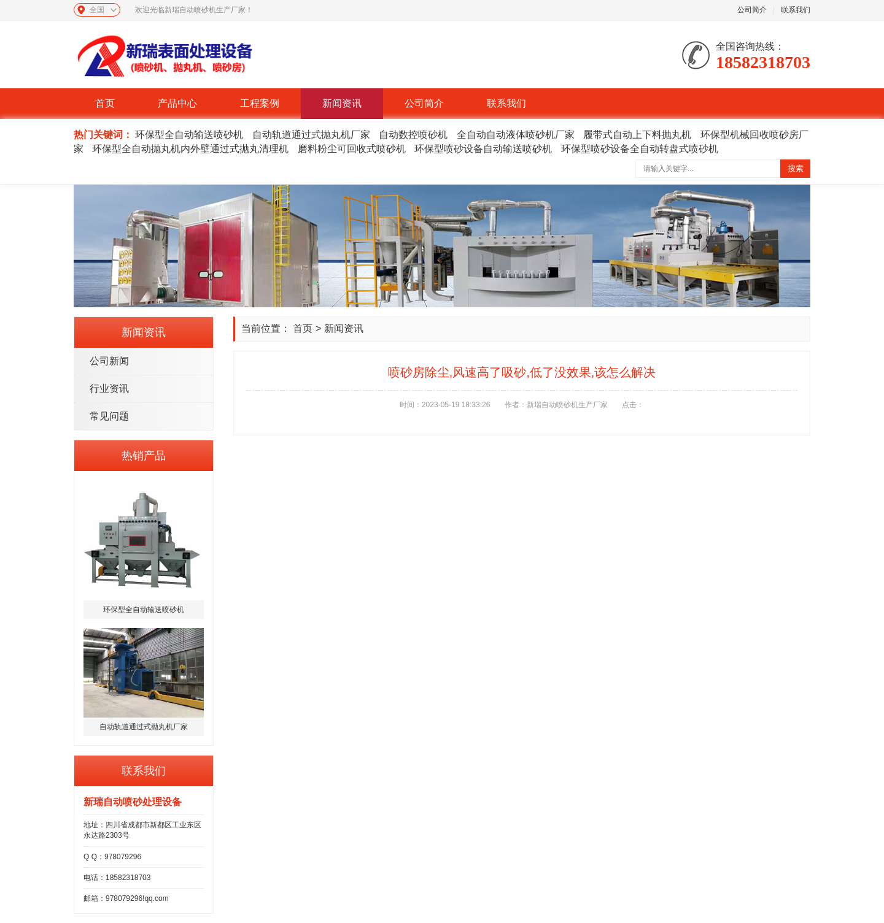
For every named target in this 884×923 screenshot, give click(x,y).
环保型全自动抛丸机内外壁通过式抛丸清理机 (190, 149)
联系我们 (795, 10)
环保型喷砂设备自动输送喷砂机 (483, 149)
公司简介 (752, 10)
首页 (105, 103)
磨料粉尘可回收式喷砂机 (352, 149)
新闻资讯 (342, 103)
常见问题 (109, 416)
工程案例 (259, 103)
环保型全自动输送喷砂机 (189, 134)
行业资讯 (109, 388)
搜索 (796, 168)
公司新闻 (109, 361)
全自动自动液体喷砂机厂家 (516, 134)
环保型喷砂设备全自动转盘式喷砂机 (639, 149)
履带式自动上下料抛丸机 (637, 134)
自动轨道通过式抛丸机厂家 (311, 134)
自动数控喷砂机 (413, 134)
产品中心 (177, 103)
